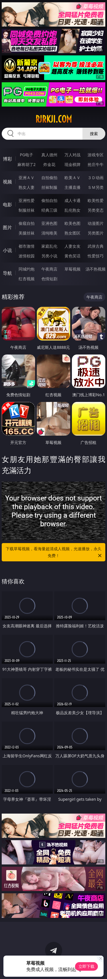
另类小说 (49, 256)
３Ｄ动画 (96, 177)
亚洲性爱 (27, 200)
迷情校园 (27, 256)
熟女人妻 (27, 187)
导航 (7, 273)
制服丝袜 (27, 210)
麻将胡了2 (26, 164)
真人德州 (49, 154)
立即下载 (86, 966)
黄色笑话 (72, 256)
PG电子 (26, 154)
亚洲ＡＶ (27, 177)
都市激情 (27, 246)
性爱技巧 (96, 256)
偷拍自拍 (49, 200)
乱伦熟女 (72, 210)
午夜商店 (49, 269)
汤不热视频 (96, 269)
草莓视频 (72, 269)
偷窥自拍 (27, 223)
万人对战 (72, 154)
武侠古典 (96, 246)
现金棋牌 (72, 164)
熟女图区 (72, 233)
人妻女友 (72, 246)
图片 (7, 227)
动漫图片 (96, 223)
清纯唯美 (49, 233)
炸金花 (49, 164)
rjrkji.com (53, 119)
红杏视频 (27, 278)
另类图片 (96, 233)
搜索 (94, 133)
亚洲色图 (49, 223)
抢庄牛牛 (96, 164)
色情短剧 (49, 278)
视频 (7, 182)
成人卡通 (72, 200)
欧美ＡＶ (72, 177)
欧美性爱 (96, 200)
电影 (7, 204)
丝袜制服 (49, 187)
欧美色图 (72, 223)
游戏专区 (96, 154)
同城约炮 (27, 269)
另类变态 (96, 210)
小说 (7, 250)
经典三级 (49, 210)
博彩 (7, 159)
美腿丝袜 (27, 233)
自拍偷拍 (49, 177)
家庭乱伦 (49, 246)
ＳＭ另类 (96, 187)
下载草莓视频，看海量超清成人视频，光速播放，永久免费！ (54, 552)
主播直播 (72, 187)
